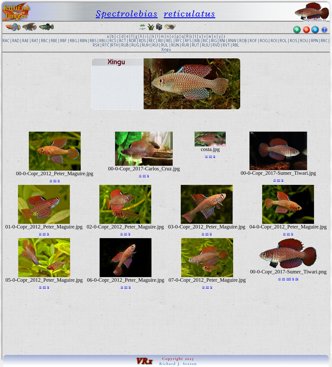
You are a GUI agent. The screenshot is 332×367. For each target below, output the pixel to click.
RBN (83, 40)
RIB (197, 40)
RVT (226, 45)
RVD (216, 45)
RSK (96, 45)
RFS (188, 40)
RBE (54, 40)
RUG (135, 45)
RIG (214, 40)
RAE (25, 40)
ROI (274, 40)
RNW (232, 40)
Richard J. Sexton (178, 363)
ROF (253, 40)
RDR (132, 40)
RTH (115, 45)
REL (169, 40)
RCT (122, 40)
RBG (73, 40)
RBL (236, 45)
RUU (206, 45)
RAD (15, 40)
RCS (113, 40)
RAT (35, 40)
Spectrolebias (127, 13)
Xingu (166, 49)
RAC (6, 40)
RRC (324, 40)
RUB (125, 45)
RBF (63, 40)
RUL (164, 45)
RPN (314, 40)
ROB (243, 40)
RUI (155, 45)
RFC (178, 40)
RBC (44, 40)
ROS (293, 40)
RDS (142, 40)
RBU (103, 40)
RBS (93, 40)
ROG (264, 40)
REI (160, 40)
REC (152, 40)
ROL (283, 40)
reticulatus (189, 13)
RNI (222, 40)
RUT (195, 45)
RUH (146, 45)
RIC (205, 40)
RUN (175, 45)
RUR (185, 45)
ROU (304, 40)
